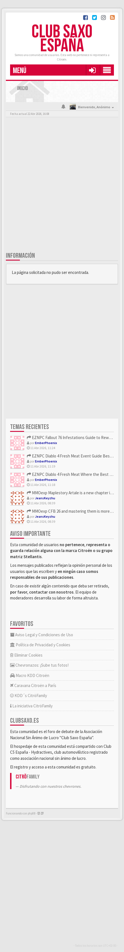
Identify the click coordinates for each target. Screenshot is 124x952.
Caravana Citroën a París (33, 685)
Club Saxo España (62, 39)
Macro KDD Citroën (29, 675)
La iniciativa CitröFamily (31, 705)
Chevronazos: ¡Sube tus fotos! (39, 665)
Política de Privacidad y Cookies (40, 644)
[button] (92, 70)
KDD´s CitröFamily (28, 695)
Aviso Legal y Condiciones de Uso (41, 634)
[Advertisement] (62, 185)
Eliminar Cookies (26, 655)
